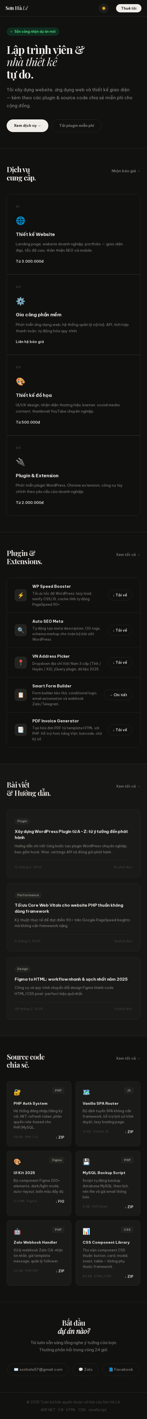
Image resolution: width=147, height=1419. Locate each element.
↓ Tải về (120, 597)
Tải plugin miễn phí (76, 125)
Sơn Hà (17, 8)
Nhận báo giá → (126, 171)
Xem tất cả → (128, 556)
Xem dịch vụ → (27, 125)
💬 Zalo (85, 1371)
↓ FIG (60, 1203)
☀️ (103, 8)
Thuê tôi (128, 8)
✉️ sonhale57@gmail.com (38, 1371)
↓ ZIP (60, 1139)
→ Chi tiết (118, 696)
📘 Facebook (121, 1371)
